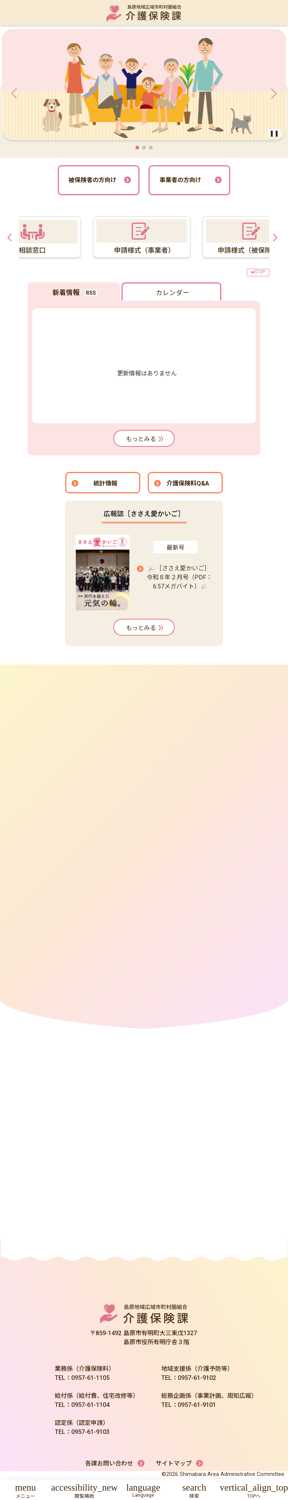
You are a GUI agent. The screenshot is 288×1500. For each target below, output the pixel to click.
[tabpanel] (135, 237)
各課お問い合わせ (109, 1463)
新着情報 (66, 292)
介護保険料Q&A (187, 483)
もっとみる (145, 438)
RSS (91, 293)
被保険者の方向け (93, 180)
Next (276, 237)
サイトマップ (174, 1463)
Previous (11, 237)
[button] (137, 147)
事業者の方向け (180, 180)
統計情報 (105, 483)
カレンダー (172, 293)
